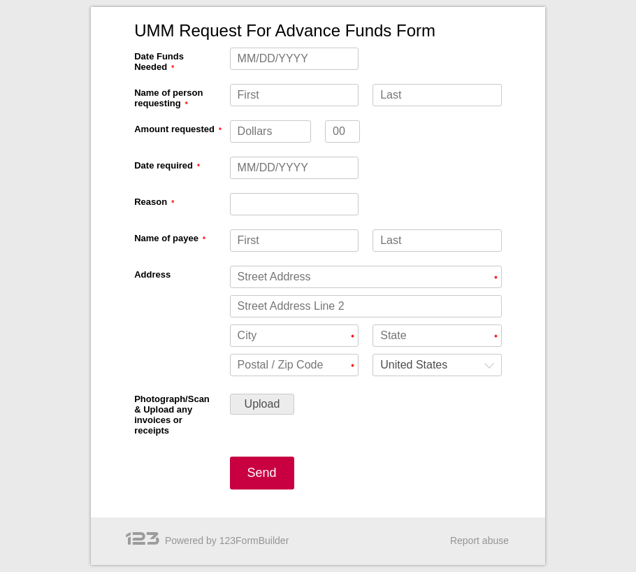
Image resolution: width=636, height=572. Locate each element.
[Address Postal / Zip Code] (294, 365)
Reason (150, 201)
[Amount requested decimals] (342, 131)
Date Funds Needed (159, 61)
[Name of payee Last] (437, 240)
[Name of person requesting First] (294, 95)
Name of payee (166, 238)
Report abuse (479, 540)
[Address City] (294, 335)
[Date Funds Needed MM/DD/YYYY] (294, 59)
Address (152, 274)
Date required (163, 165)
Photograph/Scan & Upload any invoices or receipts (172, 415)
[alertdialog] (318, 31)
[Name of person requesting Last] (437, 95)
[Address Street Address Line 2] (366, 306)
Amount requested (174, 129)
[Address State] (437, 335)
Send (262, 473)
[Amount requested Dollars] (270, 131)
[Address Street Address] (366, 277)
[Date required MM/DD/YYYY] (294, 168)
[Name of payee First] (294, 240)
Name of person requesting (168, 97)
